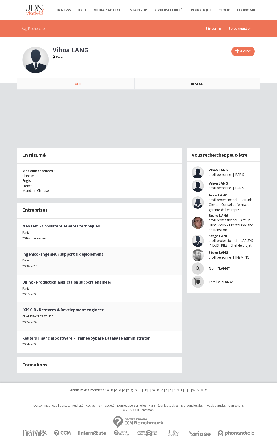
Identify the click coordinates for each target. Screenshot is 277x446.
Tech (81, 10)
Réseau (197, 83)
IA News (64, 10)
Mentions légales (191, 405)
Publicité (77, 405)
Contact (64, 405)
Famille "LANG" (221, 281)
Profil (75, 83)
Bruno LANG (218, 215)
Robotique (201, 10)
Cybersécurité (168, 10)
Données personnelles (131, 405)
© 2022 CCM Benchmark (138, 410)
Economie (246, 10)
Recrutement (94, 405)
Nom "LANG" (219, 268)
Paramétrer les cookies (163, 405)
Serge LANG (218, 236)
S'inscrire (213, 28)
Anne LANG (218, 195)
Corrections (235, 405)
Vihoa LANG (218, 170)
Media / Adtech (107, 10)
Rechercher (37, 28)
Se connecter (239, 28)
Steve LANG (218, 252)
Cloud (224, 10)
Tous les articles (215, 405)
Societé (109, 405)
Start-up (138, 10)
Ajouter (245, 51)
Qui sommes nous (45, 405)
